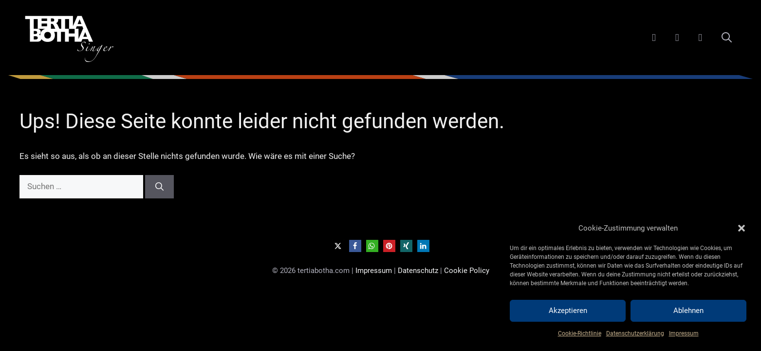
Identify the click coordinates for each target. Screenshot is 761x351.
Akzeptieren (568, 310)
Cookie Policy (466, 270)
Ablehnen (688, 310)
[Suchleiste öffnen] (727, 37)
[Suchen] (159, 186)
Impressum (684, 333)
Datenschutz (418, 270)
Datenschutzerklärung (635, 333)
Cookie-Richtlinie (579, 333)
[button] (741, 228)
